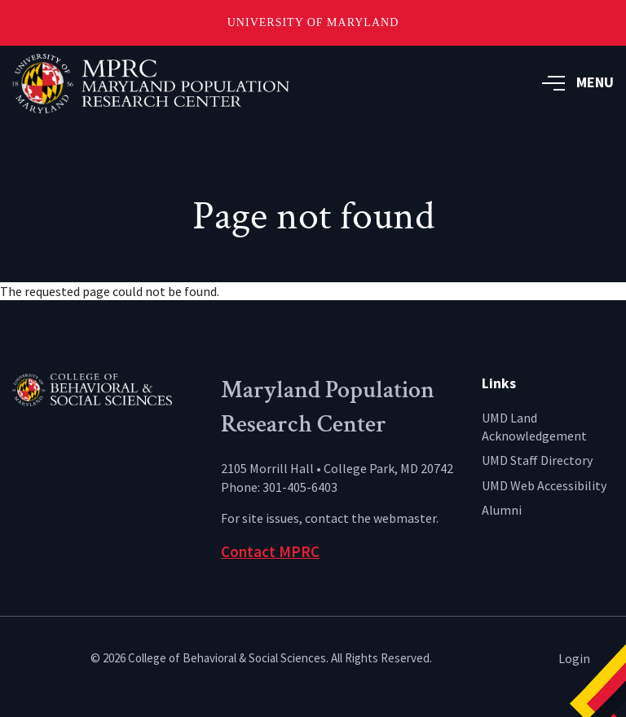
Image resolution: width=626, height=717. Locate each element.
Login (574, 658)
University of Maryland (313, 22)
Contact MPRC (270, 551)
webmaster (404, 518)
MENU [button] (578, 82)
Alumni (502, 510)
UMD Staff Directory (537, 460)
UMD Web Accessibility (544, 485)
